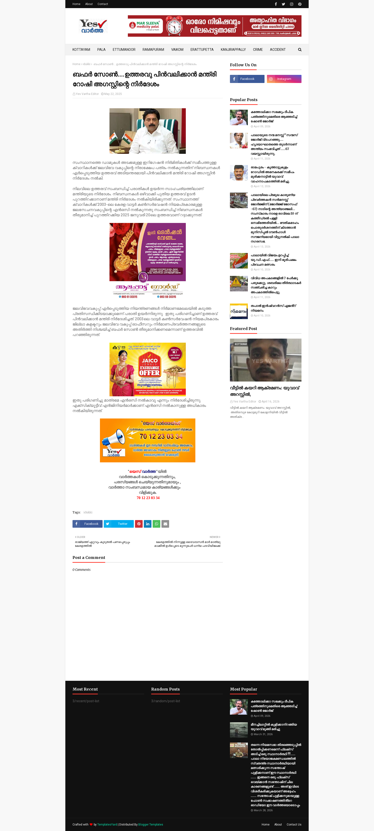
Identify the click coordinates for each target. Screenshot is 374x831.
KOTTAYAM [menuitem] (81, 50)
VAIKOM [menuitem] (177, 50)
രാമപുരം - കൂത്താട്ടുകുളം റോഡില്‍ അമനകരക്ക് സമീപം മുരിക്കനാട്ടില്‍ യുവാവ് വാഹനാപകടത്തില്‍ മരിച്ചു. (272, 174)
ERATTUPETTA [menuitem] (202, 50)
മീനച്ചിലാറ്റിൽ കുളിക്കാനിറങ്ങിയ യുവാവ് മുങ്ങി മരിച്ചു (274, 727)
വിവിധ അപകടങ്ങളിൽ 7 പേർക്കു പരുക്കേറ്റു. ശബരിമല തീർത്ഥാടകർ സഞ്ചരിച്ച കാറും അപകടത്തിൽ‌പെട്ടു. (276, 285)
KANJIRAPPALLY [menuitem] (233, 50)
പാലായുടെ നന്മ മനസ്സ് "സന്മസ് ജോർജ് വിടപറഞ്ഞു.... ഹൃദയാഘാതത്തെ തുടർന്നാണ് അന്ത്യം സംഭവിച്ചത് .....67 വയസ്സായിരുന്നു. (274, 144)
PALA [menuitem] (101, 50)
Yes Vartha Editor (87, 94)
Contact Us (294, 824)
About (89, 4)
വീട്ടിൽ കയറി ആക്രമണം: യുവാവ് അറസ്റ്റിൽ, (264, 391)
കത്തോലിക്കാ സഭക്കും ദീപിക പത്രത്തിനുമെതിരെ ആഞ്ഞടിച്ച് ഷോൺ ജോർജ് (274, 116)
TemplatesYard (107, 824)
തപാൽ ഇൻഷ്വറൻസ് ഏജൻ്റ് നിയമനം (273, 308)
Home (76, 4)
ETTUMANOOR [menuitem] (124, 50)
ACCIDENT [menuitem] (278, 50)
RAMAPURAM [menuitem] (153, 50)
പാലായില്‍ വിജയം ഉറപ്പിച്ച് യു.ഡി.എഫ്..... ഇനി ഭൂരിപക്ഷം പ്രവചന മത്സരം (273, 260)
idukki (86, 64)
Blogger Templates (150, 824)
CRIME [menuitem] (258, 50)
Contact (103, 4)
